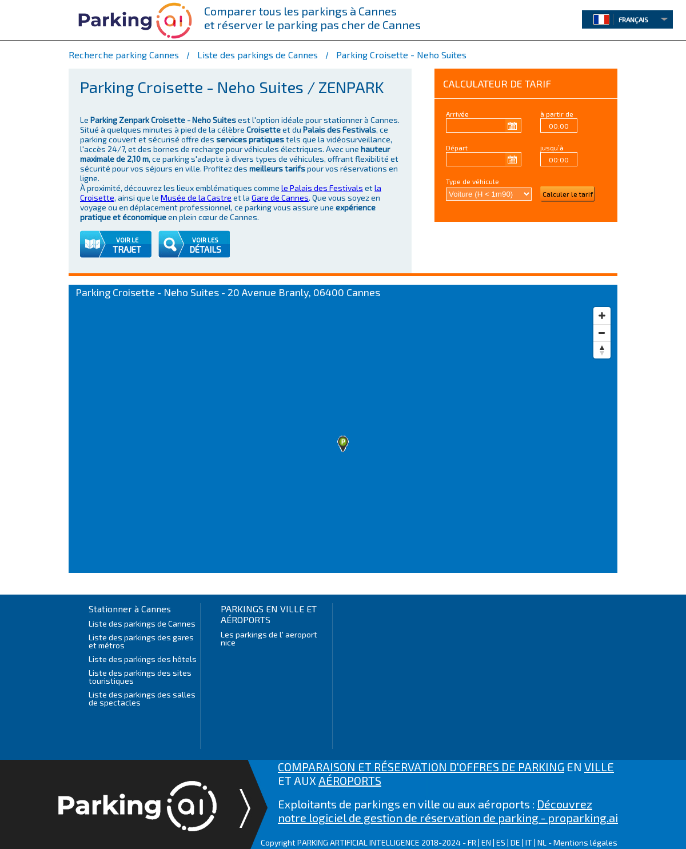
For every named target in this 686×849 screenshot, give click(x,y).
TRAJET (127, 249)
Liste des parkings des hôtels (143, 659)
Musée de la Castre (196, 197)
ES (500, 842)
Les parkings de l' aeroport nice (269, 638)
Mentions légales (585, 842)
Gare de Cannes (280, 197)
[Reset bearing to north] (602, 349)
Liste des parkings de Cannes (142, 623)
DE (515, 842)
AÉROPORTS (349, 780)
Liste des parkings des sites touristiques (140, 676)
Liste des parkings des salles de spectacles (142, 698)
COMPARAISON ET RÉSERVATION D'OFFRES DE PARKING (421, 767)
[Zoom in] (602, 315)
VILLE (599, 767)
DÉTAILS (205, 249)
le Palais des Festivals (322, 188)
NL (542, 842)
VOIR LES (205, 240)
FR (472, 842)
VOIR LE (127, 240)
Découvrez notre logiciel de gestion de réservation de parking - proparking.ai (448, 810)
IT (528, 842)
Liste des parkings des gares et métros (141, 641)
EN (486, 842)
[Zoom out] (602, 332)
